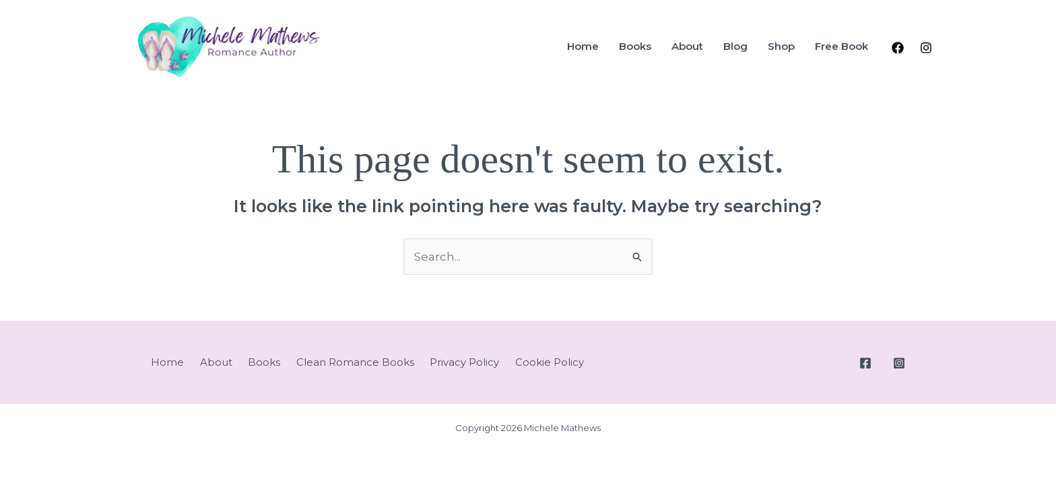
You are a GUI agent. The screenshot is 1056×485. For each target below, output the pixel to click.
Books (635, 46)
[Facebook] (898, 48)
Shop (781, 46)
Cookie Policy (549, 362)
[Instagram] (926, 48)
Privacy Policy (464, 362)
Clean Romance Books (355, 362)
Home (583, 46)
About (687, 46)
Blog (735, 46)
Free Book (841, 46)
